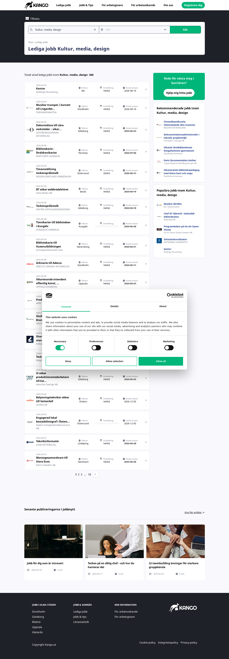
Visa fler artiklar (195, 512)
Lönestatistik (81, 622)
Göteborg (38, 617)
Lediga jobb (63, 5)
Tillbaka (32, 18)
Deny (68, 361)
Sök (185, 29)
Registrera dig (193, 5)
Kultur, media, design (74, 75)
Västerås (37, 632)
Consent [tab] (66, 306)
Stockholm (38, 611)
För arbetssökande (143, 5)
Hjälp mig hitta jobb (179, 93)
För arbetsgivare (112, 5)
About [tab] (162, 306)
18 (89, 474)
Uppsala (37, 627)
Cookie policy (147, 642)
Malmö (36, 622)
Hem (30, 42)
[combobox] (62, 29)
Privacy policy (189, 642)
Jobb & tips (80, 617)
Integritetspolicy (168, 642)
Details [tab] (115, 306)
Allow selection (114, 361)
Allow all (161, 361)
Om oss (168, 5)
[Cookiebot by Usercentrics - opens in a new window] (169, 295)
